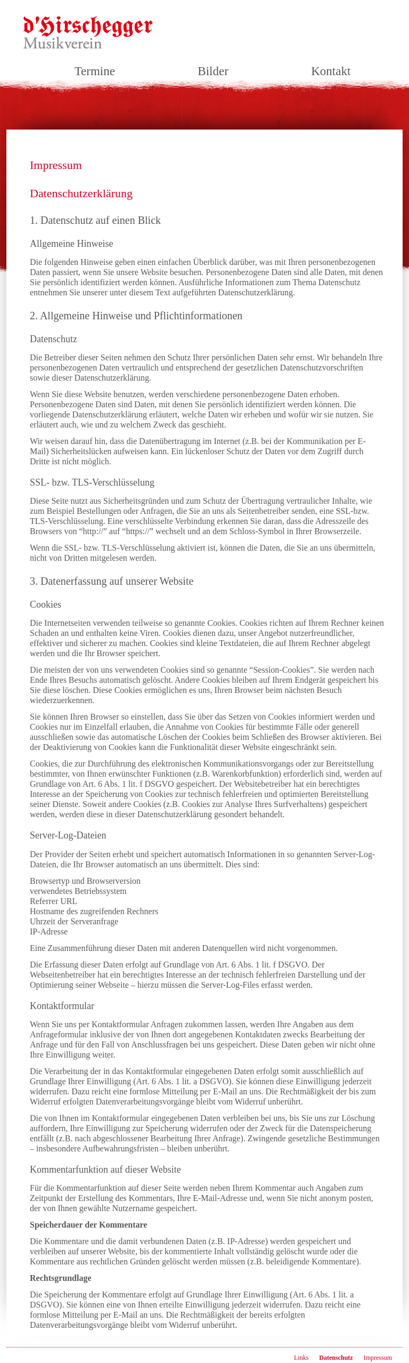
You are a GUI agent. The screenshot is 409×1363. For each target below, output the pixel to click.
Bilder (213, 71)
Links (301, 1357)
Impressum (378, 1357)
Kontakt (330, 71)
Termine (95, 71)
